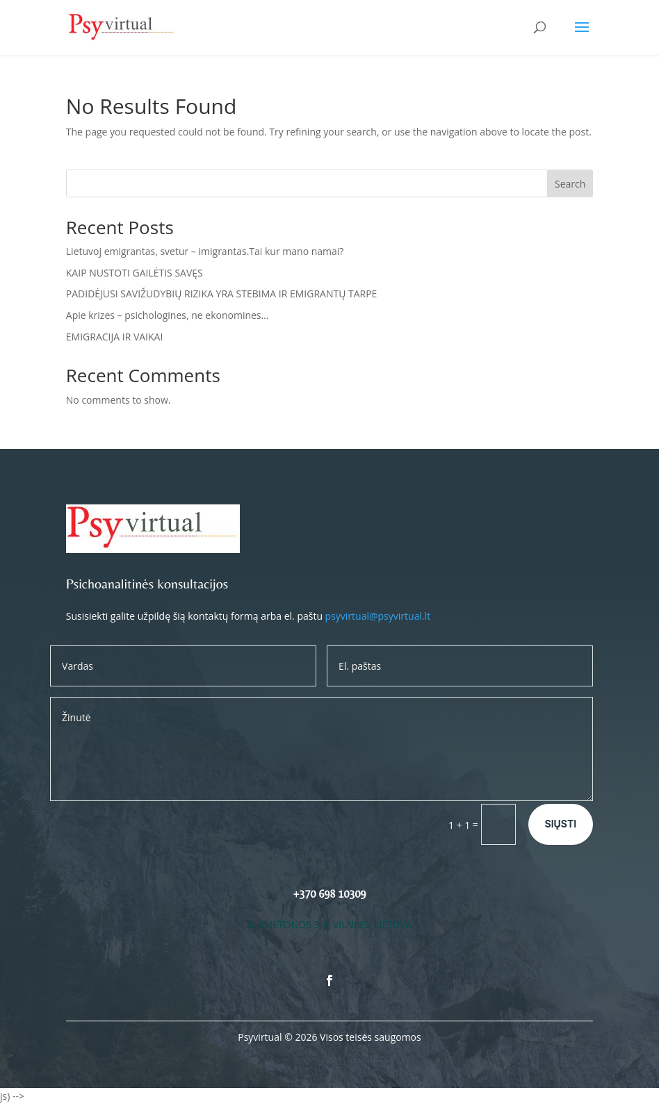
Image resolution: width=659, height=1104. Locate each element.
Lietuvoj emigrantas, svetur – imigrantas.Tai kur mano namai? (205, 251)
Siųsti (561, 824)
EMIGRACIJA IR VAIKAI (114, 336)
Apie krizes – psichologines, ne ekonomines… (167, 315)
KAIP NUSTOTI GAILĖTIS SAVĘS (134, 272)
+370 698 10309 (329, 893)
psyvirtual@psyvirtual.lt (378, 616)
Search (570, 183)
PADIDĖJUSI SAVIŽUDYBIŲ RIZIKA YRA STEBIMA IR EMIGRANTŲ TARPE (221, 293)
